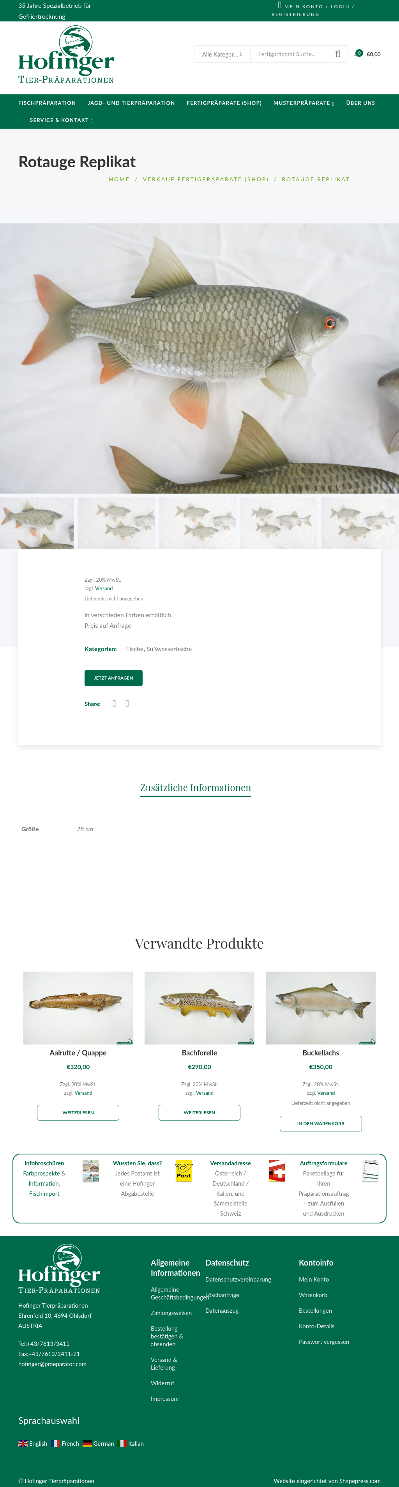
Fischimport (44, 1189)
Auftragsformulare (324, 1159)
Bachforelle (199, 1048)
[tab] (199, 783)
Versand (104, 588)
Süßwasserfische (169, 648)
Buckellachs (320, 1048)
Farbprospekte (41, 1169)
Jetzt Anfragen (121, 674)
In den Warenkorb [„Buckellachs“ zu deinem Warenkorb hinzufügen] (320, 1119)
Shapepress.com (360, 1476)
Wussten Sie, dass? (137, 1159)
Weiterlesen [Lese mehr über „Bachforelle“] (199, 1109)
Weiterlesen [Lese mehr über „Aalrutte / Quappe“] (78, 1109)
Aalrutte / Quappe (78, 1048)
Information (43, 1179)
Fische (135, 648)
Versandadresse (230, 1159)
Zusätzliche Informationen (195, 783)
